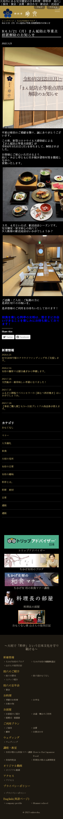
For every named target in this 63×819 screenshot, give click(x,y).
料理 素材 (8, 490)
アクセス (53, 7)
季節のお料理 (12, 700)
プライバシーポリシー (16, 793)
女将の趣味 (8, 474)
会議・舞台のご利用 (42, 714)
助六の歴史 (11, 676)
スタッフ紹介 (12, 680)
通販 (4, 505)
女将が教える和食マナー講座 (19, 752)
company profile (14, 803)
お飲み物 (10, 704)
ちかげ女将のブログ (26, 21)
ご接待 (9, 728)
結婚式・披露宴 (13, 718)
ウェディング (12, 742)
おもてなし (8, 427)
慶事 (8, 732)
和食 (4, 451)
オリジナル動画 (13, 770)
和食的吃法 (11, 760)
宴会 (8, 690)
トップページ (8, 21)
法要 (35, 728)
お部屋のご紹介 (13, 714)
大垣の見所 (8, 459)
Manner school (40, 803)
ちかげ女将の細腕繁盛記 (44, 662)
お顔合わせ (38, 732)
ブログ (39, 7)
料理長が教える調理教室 (44, 760)
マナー (5, 435)
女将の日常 (8, 466)
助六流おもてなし (41, 676)
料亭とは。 (8, 482)
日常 (4, 498)
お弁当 (36, 700)
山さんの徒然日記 (14, 666)
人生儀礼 (6, 443)
